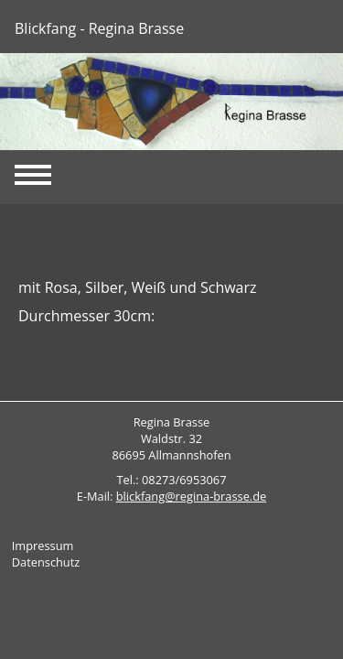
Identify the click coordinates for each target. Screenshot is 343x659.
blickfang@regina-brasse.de (191, 496)
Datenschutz (46, 562)
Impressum (43, 545)
